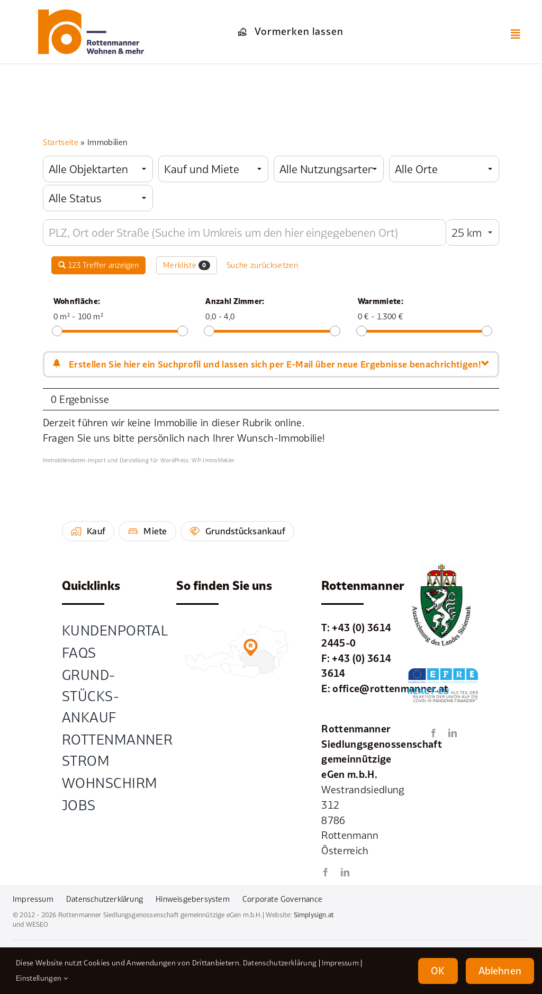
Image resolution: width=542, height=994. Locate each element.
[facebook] (325, 872)
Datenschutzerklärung (280, 963)
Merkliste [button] (186, 265)
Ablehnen (499, 971)
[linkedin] (345, 872)
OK (438, 971)
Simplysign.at (314, 915)
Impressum (340, 963)
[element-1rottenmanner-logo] (91, 14)
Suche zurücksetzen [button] (262, 265)
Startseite (60, 142)
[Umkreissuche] (244, 232)
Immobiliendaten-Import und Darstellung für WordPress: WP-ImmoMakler (139, 460)
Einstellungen (42, 978)
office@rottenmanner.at (390, 688)
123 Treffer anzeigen (98, 265)
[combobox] (98, 169)
